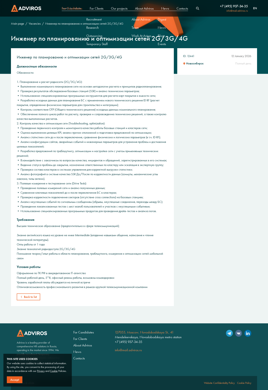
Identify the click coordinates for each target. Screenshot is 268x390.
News (165, 8)
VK (238, 333)
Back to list (30, 297)
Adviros (26, 8)
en (255, 8)
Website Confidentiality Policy (219, 383)
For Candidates (72, 8)
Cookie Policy (244, 383)
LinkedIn (247, 333)
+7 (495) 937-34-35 (234, 6)
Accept (14, 380)
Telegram (229, 333)
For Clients (96, 8)
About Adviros (144, 8)
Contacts (182, 8)
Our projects (119, 8)
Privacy (41, 371)
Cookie (54, 371)
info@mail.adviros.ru (237, 10)
